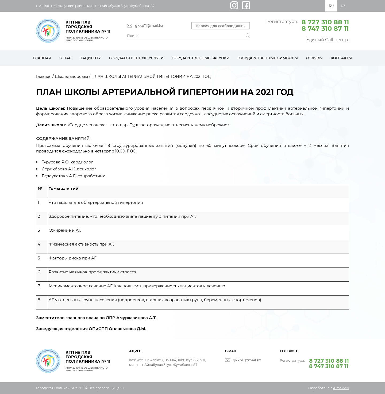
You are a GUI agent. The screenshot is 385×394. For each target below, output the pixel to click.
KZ (343, 6)
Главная (42, 58)
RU (331, 6)
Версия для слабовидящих (220, 26)
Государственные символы (267, 58)
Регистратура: (307, 24)
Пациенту (90, 58)
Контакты (341, 58)
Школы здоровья (71, 76)
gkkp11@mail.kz (149, 26)
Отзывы (314, 58)
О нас (65, 58)
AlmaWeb (341, 388)
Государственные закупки (200, 58)
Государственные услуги (136, 58)
